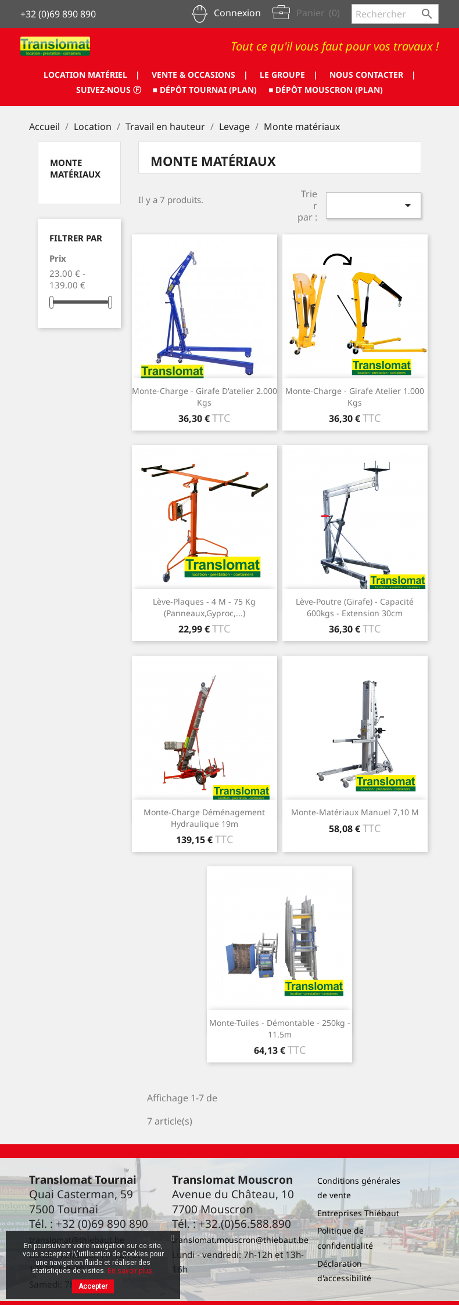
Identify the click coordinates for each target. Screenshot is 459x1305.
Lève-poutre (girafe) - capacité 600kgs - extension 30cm (355, 607)
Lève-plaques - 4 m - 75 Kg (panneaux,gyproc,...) (204, 607)
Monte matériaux (75, 168)
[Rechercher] (395, 14)
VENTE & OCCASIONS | (199, 74)
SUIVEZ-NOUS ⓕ (108, 89)
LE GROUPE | (289, 74)
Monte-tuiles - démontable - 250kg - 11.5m (279, 1028)
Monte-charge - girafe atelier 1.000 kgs (354, 396)
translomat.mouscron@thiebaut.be (240, 1239)
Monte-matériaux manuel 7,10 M (355, 812)
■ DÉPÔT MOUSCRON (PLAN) (325, 89)
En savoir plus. (130, 1271)
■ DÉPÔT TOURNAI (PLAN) (205, 89)
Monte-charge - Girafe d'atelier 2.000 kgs (204, 396)
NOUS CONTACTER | (372, 74)
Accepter (92, 1286)
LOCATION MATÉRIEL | (91, 74)
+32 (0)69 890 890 (58, 14)
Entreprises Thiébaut (358, 1213)
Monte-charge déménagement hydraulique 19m (204, 818)
